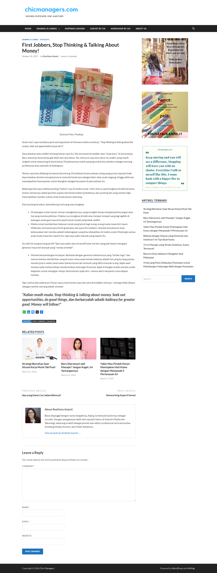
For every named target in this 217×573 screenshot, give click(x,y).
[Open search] (193, 28)
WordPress (177, 568)
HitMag (191, 568)
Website (27, 536)
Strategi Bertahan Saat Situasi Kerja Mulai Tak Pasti (38, 365)
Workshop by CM (120, 28)
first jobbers (38, 321)
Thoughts (44, 39)
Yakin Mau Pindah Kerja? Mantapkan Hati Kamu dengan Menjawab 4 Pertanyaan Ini (115, 369)
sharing (51, 321)
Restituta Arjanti (50, 56)
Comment (28, 466)
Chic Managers (47, 568)
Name (26, 507)
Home (28, 28)
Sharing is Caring (46, 28)
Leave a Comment (69, 56)
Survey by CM (97, 28)
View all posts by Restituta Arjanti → (63, 432)
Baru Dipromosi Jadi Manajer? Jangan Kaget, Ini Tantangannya (77, 367)
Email (26, 521)
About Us (141, 28)
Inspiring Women (75, 28)
